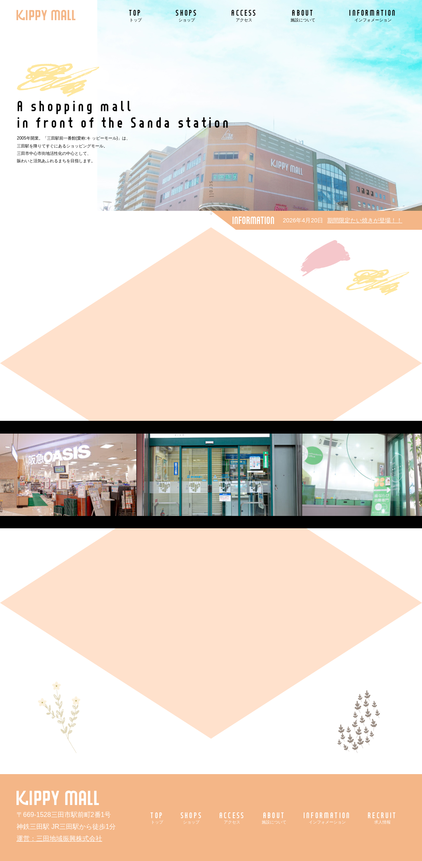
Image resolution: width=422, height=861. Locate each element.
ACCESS (244, 15)
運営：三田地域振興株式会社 (59, 838)
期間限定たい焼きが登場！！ (364, 220)
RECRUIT (382, 817)
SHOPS (186, 15)
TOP (135, 15)
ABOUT (303, 15)
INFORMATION (372, 15)
